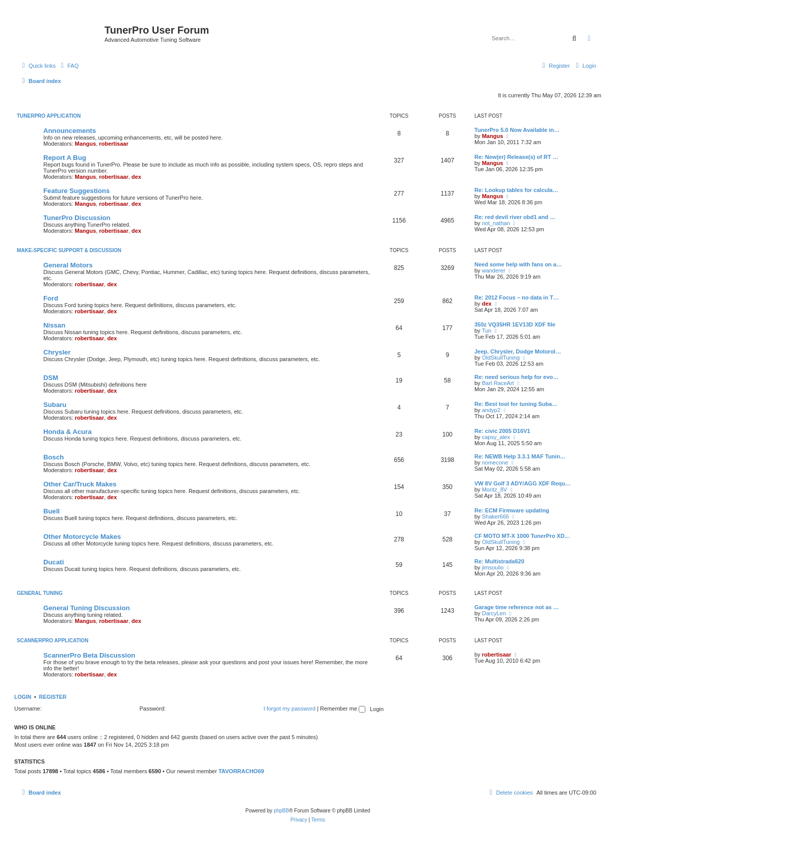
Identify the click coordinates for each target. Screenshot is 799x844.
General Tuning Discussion (86, 608)
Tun (487, 331)
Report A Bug (64, 157)
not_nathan (496, 223)
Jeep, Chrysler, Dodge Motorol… (517, 351)
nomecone (495, 462)
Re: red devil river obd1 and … (514, 217)
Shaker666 (495, 516)
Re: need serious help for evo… (516, 377)
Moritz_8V (495, 489)
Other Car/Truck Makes (80, 484)
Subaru (54, 405)
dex (136, 177)
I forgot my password (289, 708)
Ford (50, 298)
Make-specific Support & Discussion (69, 250)
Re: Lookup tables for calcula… (516, 190)
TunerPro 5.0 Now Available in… (517, 130)
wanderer (493, 270)
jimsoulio (493, 567)
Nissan (54, 325)
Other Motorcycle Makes (82, 536)
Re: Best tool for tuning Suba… (515, 404)
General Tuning (40, 593)
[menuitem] (68, 66)
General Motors (68, 265)
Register (53, 697)
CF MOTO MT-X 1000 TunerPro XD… (522, 536)
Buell (51, 511)
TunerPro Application (49, 116)
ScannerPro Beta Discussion (89, 655)
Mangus (85, 144)
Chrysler (57, 352)
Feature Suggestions (76, 191)
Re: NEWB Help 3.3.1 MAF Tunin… (520, 456)
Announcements (69, 130)
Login (22, 697)
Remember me (342, 708)
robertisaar (113, 144)
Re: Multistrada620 (499, 561)
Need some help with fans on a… (518, 264)
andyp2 (491, 410)
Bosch (53, 457)
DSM (50, 378)
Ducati (53, 562)
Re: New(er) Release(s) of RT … (516, 157)
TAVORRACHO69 (241, 771)
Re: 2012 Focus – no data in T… (516, 297)
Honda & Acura (67, 431)
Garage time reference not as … (516, 607)
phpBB (281, 810)
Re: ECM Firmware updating (511, 510)
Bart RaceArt (498, 383)
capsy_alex (496, 437)
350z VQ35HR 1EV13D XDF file (514, 324)
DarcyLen (494, 613)
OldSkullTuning (501, 358)
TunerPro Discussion (77, 218)
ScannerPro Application (53, 640)
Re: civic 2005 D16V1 (502, 431)
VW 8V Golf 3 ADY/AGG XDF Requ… (522, 483)
